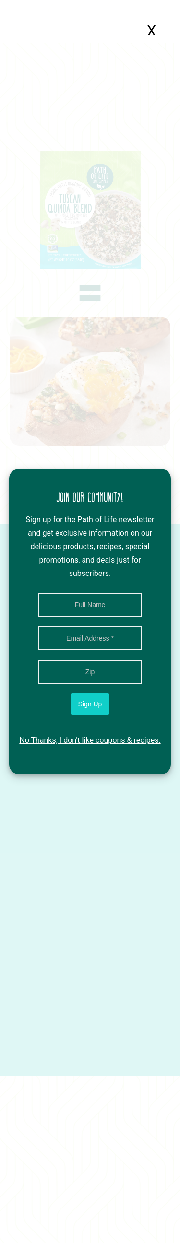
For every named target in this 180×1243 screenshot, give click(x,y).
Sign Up (90, 704)
